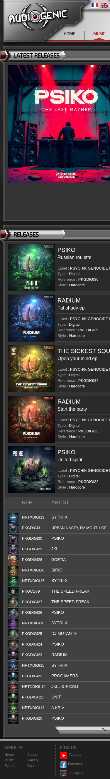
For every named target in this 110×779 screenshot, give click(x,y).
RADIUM (69, 300)
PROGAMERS (64, 675)
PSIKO (66, 250)
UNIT (56, 697)
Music (8, 760)
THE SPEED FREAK (70, 591)
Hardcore (77, 285)
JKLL (56, 548)
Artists (32, 755)
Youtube (71, 755)
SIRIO (56, 570)
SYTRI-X (59, 517)
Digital (74, 274)
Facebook (72, 764)
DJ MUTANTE (64, 633)
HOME (69, 33)
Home (9, 755)
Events (9, 766)
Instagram (72, 773)
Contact (33, 766)
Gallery (32, 760)
